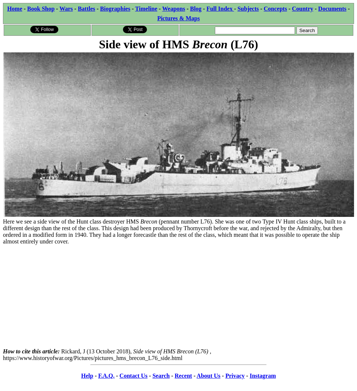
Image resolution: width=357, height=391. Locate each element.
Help (87, 376)
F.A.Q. (106, 376)
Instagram (263, 376)
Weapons (173, 9)
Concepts (275, 9)
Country (302, 9)
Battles (86, 9)
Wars (66, 9)
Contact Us (134, 376)
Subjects (248, 9)
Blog (196, 9)
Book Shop (41, 9)
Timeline (146, 9)
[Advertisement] (178, 296)
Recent (183, 376)
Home (14, 9)
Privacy (234, 376)
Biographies (115, 9)
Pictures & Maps (178, 18)
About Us (208, 376)
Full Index (220, 9)
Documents (332, 9)
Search (161, 376)
